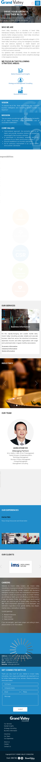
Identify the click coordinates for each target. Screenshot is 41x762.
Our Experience (8, 738)
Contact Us (7, 746)
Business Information (10, 730)
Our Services (8, 724)
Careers (6, 744)
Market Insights (9, 726)
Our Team (7, 736)
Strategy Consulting (10, 728)
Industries (7, 734)
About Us (7, 742)
